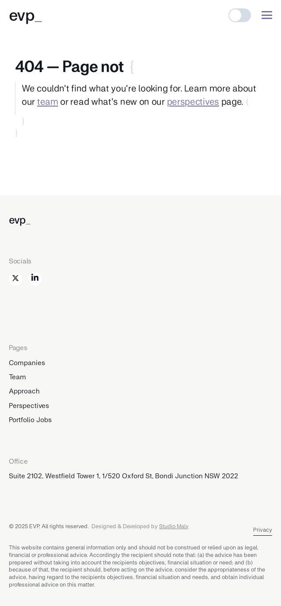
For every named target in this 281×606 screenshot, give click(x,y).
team (47, 101)
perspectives (193, 101)
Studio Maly (174, 526)
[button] (239, 15)
